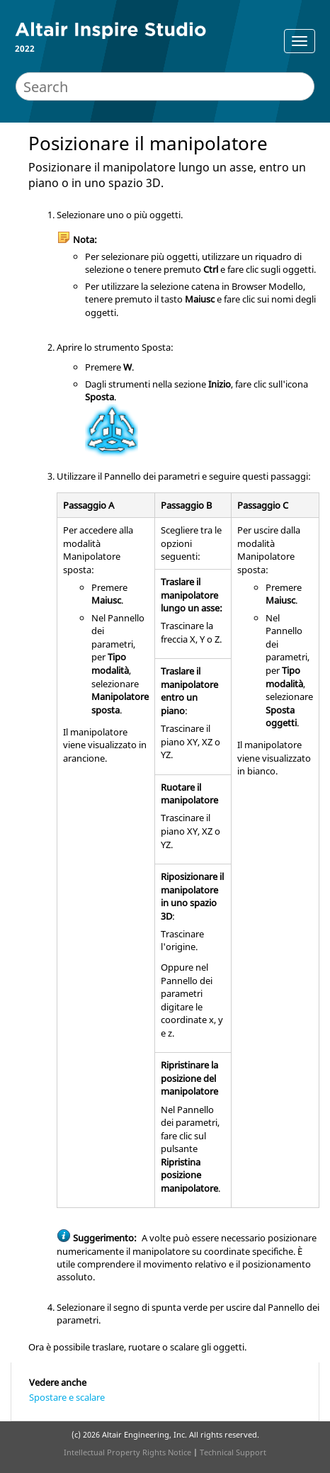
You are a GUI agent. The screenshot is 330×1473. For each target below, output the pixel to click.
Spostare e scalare (67, 1397)
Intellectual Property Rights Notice (127, 1452)
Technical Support (233, 1452)
